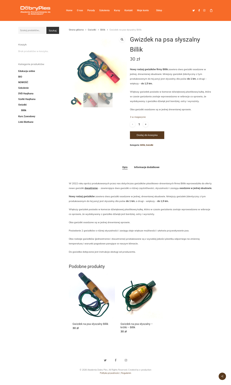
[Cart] (211, 10)
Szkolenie (23, 88)
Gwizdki (22, 104)
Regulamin (126, 373)
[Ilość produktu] (139, 124)
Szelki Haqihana (27, 99)
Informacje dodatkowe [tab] (146, 167)
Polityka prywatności (109, 373)
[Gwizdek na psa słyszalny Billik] (92, 295)
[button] (122, 39)
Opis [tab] (125, 167)
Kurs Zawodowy (26, 116)
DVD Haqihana (25, 93)
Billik (23, 110)
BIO (20, 76)
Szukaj (53, 30)
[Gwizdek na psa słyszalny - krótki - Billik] (140, 295)
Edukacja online (26, 71)
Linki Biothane (25, 122)
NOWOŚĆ (23, 82)
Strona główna (76, 29)
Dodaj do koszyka (147, 135)
